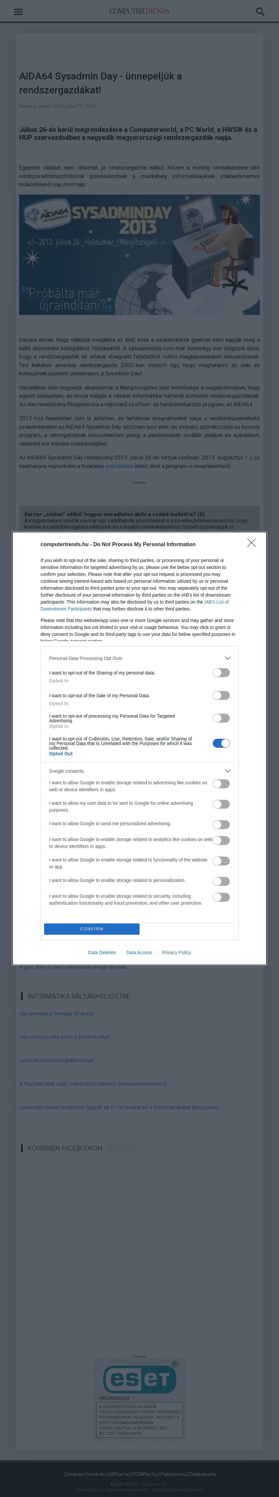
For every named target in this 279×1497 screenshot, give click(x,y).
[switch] (221, 672)
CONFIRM (91, 929)
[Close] (253, 545)
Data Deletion (102, 952)
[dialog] (139, 748)
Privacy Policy (176, 952)
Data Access (139, 952)
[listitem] (139, 658)
